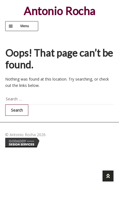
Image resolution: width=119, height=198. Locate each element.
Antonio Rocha (59, 11)
